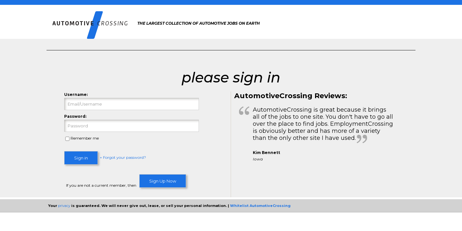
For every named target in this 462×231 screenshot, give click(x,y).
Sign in (81, 157)
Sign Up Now (162, 181)
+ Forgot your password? (123, 157)
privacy (64, 205)
